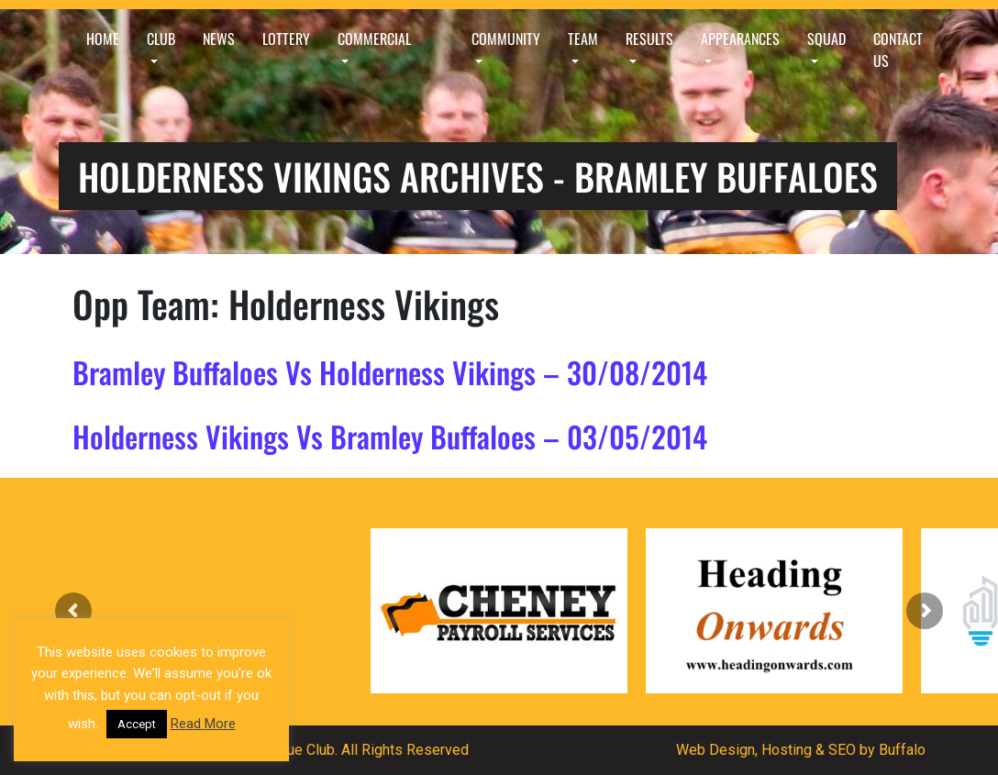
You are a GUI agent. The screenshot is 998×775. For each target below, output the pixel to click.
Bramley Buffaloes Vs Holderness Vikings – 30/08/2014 (389, 371)
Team (583, 39)
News (219, 39)
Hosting (786, 749)
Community (505, 39)
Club (161, 39)
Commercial (374, 39)
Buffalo (902, 749)
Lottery (286, 39)
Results (649, 39)
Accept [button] (136, 724)
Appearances (740, 39)
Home (102, 39)
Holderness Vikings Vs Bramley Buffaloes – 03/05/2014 (389, 436)
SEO (842, 749)
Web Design (715, 749)
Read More (203, 723)
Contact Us (898, 50)
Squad (826, 39)
